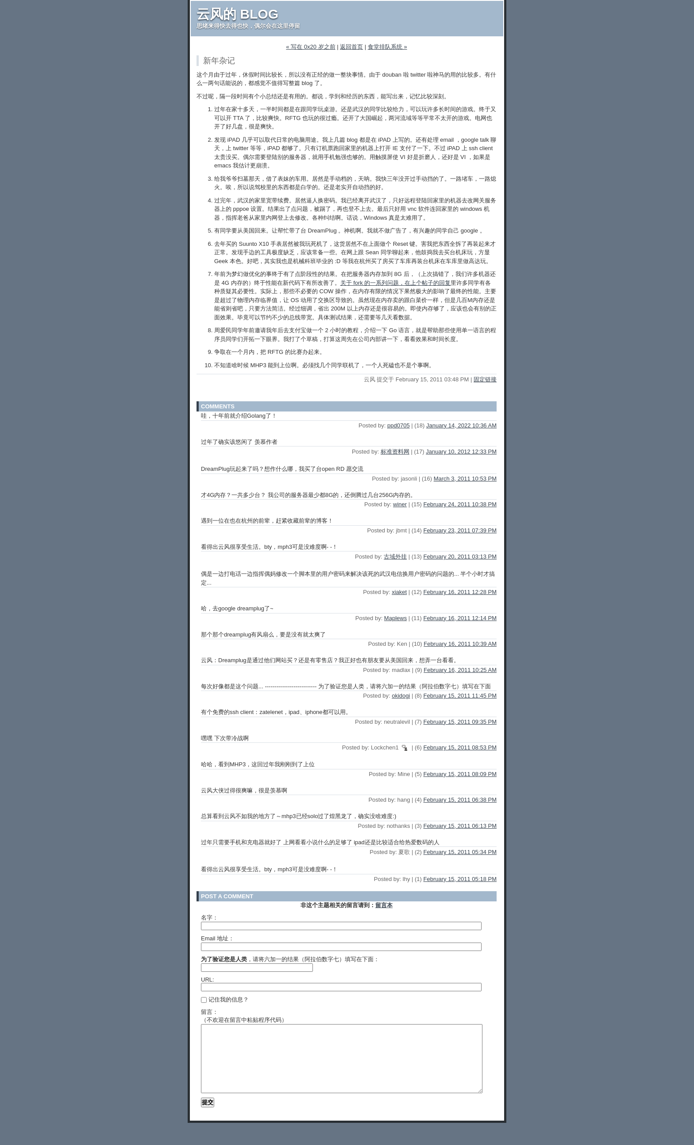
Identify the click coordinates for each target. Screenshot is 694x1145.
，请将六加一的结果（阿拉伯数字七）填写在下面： (290, 959)
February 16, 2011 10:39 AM (460, 643)
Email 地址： (217, 938)
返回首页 (351, 46)
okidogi (401, 695)
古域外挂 (395, 556)
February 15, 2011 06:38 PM (460, 799)
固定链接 (485, 379)
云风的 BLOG (237, 14)
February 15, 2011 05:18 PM (460, 879)
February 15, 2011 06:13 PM (460, 826)
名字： (209, 917)
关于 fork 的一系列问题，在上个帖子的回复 (395, 282)
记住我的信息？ (225, 999)
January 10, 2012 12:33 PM (461, 451)
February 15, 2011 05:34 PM (460, 852)
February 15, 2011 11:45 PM (460, 695)
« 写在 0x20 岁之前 (310, 46)
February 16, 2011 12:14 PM (460, 618)
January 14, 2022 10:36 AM (461, 425)
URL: (207, 979)
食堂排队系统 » (387, 46)
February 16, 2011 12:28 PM (460, 592)
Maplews (395, 618)
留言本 (384, 905)
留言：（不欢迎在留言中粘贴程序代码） (244, 1016)
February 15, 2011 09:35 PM (460, 721)
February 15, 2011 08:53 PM (460, 747)
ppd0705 (398, 425)
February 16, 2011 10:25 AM (460, 670)
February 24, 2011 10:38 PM (460, 504)
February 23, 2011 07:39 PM (460, 530)
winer (400, 504)
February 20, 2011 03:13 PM (460, 556)
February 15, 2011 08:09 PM (460, 774)
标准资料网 (395, 451)
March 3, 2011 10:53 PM (465, 478)
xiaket (399, 592)
